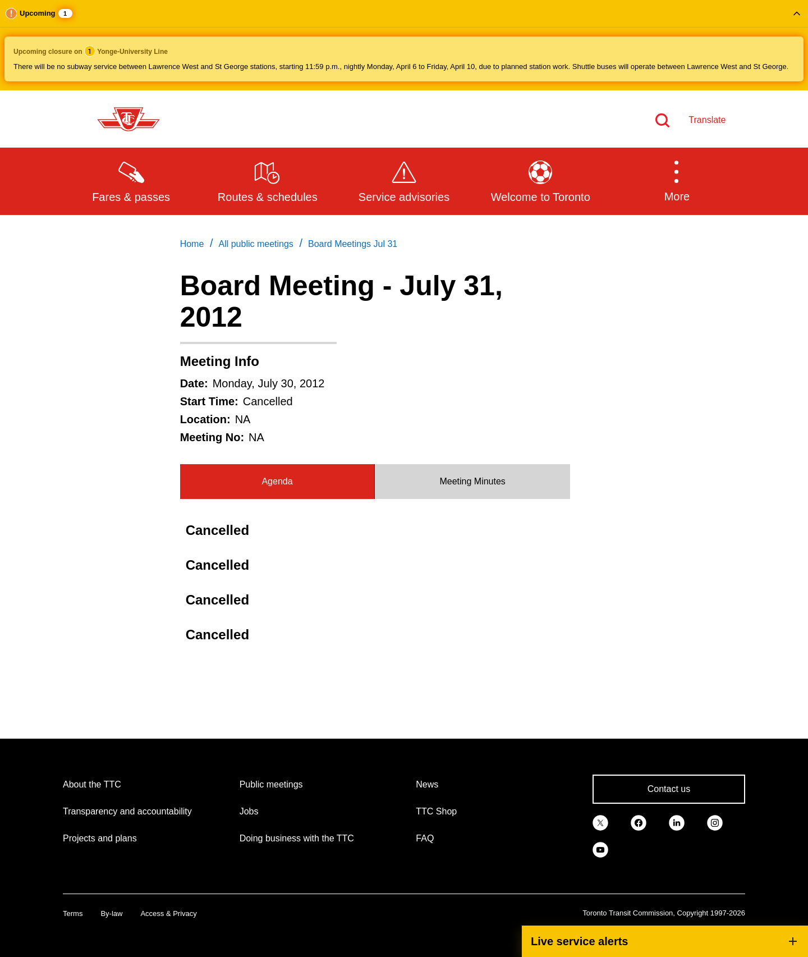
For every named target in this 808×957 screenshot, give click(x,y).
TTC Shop (436, 811)
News (427, 784)
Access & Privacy (168, 913)
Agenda (276, 481)
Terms (72, 913)
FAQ (425, 838)
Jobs (249, 811)
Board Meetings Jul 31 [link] (352, 244)
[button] (404, 45)
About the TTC (92, 784)
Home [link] (192, 244)
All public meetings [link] (255, 244)
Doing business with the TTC (297, 838)
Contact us (669, 789)
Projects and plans (100, 838)
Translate (707, 120)
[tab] (277, 481)
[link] (600, 822)
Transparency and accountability (127, 811)
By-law (111, 913)
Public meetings (271, 784)
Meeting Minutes (472, 481)
